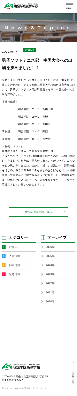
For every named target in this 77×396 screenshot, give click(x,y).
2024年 (50, 265)
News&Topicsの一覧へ (38, 212)
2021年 (50, 292)
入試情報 (14, 256)
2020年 (50, 301)
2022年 (50, 283)
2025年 (50, 256)
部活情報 (14, 265)
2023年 (50, 274)
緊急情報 (14, 274)
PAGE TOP (73, 377)
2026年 (50, 247)
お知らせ (14, 247)
